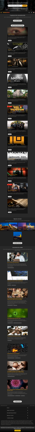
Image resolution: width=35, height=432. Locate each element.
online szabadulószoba (11, 376)
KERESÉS (24, 5)
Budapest (2, 229)
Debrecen (11, 229)
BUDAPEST (9, 50)
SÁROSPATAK (10, 191)
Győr (28, 229)
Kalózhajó (10, 65)
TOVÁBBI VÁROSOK (17, 243)
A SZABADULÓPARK (12, 175)
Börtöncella (10, 143)
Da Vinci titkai (10, 205)
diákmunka (15, 305)
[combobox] (31, 12)
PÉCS (8, 175)
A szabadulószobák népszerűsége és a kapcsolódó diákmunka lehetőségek (15, 299)
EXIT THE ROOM (13, 97)
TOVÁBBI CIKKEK (17, 401)
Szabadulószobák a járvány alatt (14, 318)
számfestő (9, 285)
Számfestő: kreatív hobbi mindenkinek (15, 280)
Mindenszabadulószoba (4, 405)
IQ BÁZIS (12, 144)
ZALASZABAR (9, 113)
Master (9, 80)
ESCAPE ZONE (13, 50)
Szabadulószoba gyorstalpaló (13, 353)
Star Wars (10, 49)
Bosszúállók (10, 127)
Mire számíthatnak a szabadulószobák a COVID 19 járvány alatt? (17, 390)
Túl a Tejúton (10, 112)
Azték (9, 96)
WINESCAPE (13, 191)
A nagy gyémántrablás (12, 174)
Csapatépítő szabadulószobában (14, 336)
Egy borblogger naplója (12, 190)
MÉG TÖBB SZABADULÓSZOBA (17, 25)
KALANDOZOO (14, 113)
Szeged (19, 229)
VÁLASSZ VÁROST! (17, 20)
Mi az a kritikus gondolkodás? (13, 262)
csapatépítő (9, 340)
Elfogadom (17, 430)
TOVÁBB (9, 56)
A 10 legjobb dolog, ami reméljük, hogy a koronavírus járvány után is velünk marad (15, 372)
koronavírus (22, 395)
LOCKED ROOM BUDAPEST (14, 66)
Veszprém (15, 238)
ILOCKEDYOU (13, 128)
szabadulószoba (10, 305)
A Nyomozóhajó (11, 34)
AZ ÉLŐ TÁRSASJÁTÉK (14, 206)
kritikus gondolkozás (10, 267)
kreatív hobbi (14, 285)
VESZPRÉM (9, 144)
